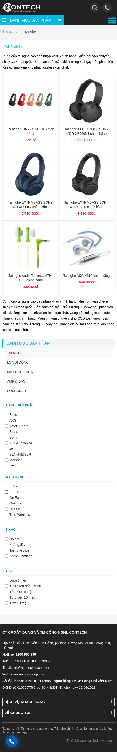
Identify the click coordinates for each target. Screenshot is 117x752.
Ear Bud (15, 492)
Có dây (14, 539)
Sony (13, 437)
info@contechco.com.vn (31, 667)
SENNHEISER (20, 454)
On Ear (14, 498)
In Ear (13, 486)
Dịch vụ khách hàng (25, 702)
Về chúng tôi (17, 713)
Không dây (17, 545)
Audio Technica (20, 443)
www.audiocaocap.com (28, 674)
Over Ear (16, 503)
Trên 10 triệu (18, 603)
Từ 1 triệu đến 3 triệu (25, 586)
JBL (12, 449)
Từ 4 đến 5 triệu (21, 592)
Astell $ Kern (18, 426)
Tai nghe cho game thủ (36, 728)
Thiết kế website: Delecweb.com (91, 741)
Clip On (15, 509)
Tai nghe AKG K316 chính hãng (86, 276)
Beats (13, 432)
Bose (13, 415)
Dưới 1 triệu (18, 580)
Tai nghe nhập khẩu (97, 728)
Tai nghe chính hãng (68, 728)
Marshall (15, 460)
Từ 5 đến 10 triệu (22, 597)
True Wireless (19, 515)
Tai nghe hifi (10, 728)
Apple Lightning (21, 556)
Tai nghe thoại (19, 550)
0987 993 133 (19, 661)
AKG (13, 420)
